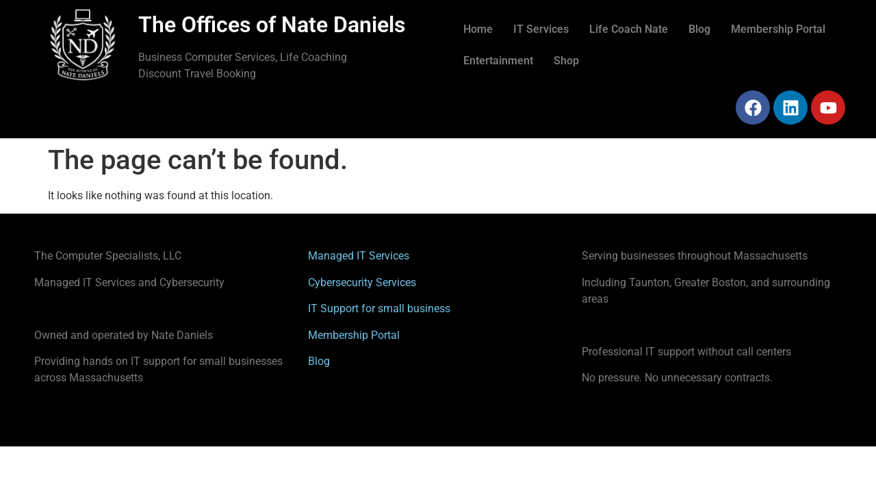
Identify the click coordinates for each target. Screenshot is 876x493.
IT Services (541, 29)
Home (478, 29)
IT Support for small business (379, 308)
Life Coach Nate (628, 29)
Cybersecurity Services (362, 282)
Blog (699, 29)
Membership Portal (778, 29)
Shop (566, 60)
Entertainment (498, 60)
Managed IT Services (358, 255)
